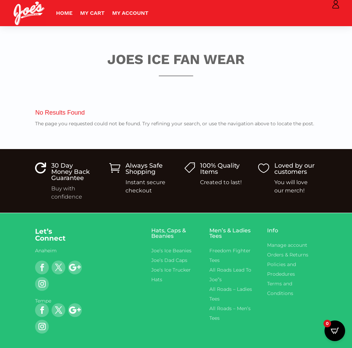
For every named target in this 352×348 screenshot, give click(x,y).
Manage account (287, 245)
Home (64, 13)
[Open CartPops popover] (334, 330)
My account (130, 13)
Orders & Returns (287, 255)
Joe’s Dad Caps (169, 260)
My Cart (92, 13)
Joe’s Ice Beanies (171, 250)
